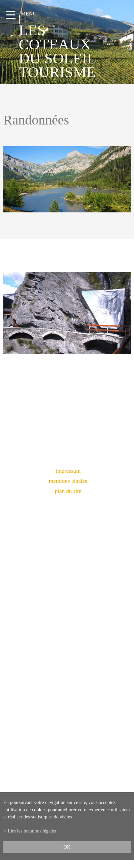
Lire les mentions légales (32, 830)
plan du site (68, 491)
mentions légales (68, 481)
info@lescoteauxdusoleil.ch (67, 669)
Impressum (68, 471)
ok (67, 847)
